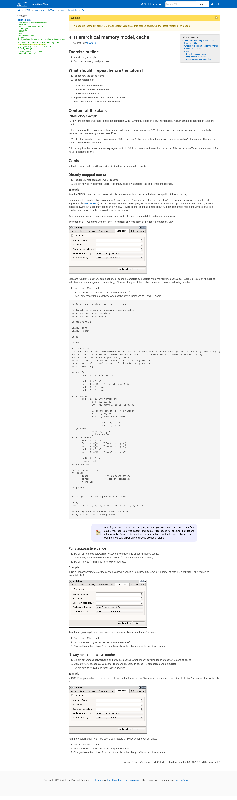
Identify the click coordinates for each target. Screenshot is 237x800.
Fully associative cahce (196, 56)
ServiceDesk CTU (184, 780)
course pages (146, 25)
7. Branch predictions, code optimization (33, 50)
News (20, 33)
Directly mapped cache (196, 54)
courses (39, 10)
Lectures (21, 32)
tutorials (72, 10)
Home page (24, 19)
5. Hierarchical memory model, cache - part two (35, 46)
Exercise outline (191, 43)
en (62, 10)
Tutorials (21, 37)
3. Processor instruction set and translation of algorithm (38, 43)
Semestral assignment (26, 35)
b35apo (52, 10)
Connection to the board (27, 53)
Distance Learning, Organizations (30, 26)
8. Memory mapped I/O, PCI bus (30, 52)
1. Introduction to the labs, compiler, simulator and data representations (44, 39)
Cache (187, 51)
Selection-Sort (90, 203)
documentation (23, 28)
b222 (28, 10)
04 (83, 10)
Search (202, 4)
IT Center (99, 780)
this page (185, 25)
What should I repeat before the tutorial (201, 46)
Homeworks (22, 30)
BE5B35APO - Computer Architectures (32, 23)
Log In (216, 4)
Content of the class (192, 48)
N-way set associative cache (198, 59)
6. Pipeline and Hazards (27, 48)
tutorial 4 (91, 43)
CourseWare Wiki (32, 4)
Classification (23, 24)
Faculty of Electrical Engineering (124, 780)
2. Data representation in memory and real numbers (37, 41)
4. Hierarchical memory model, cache (32, 44)
